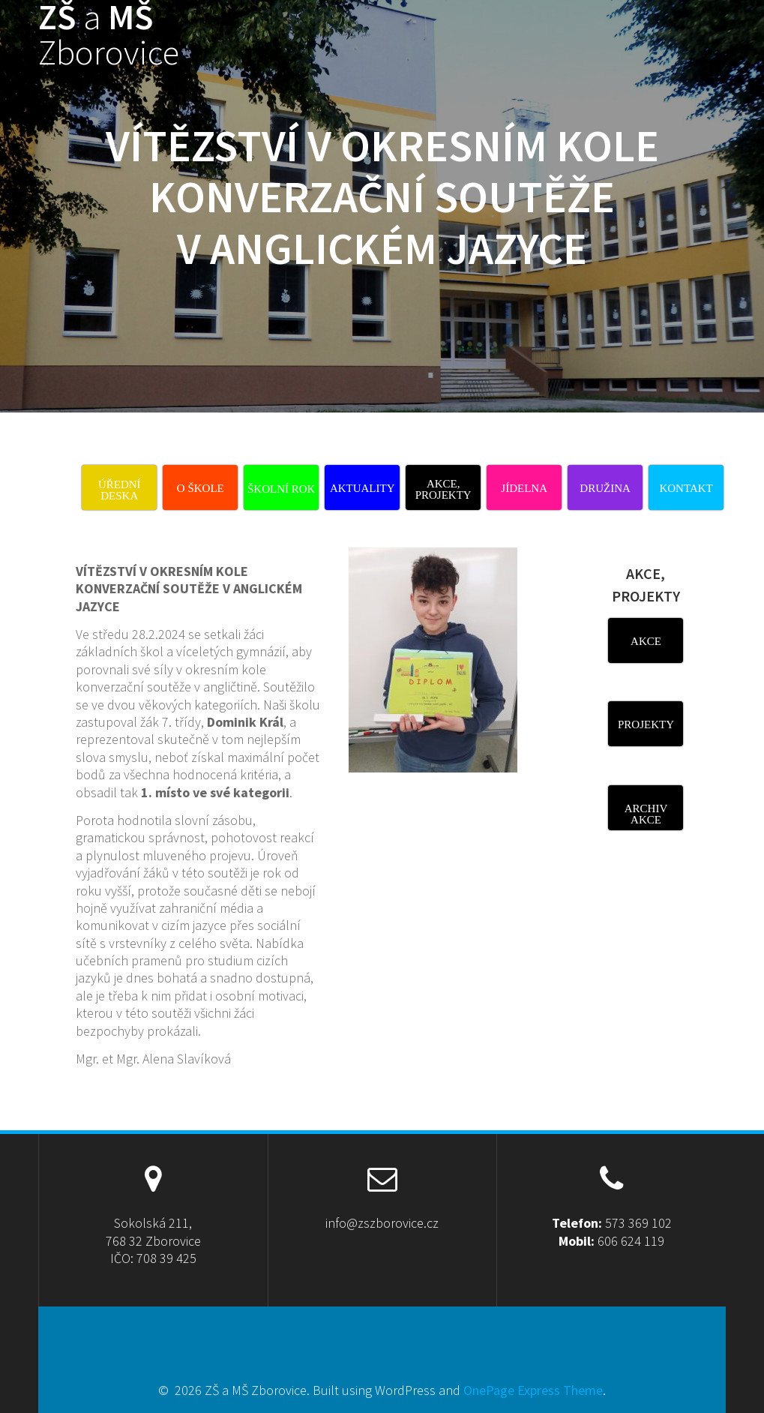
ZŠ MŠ (108, 35)
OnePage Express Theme (533, 1390)
